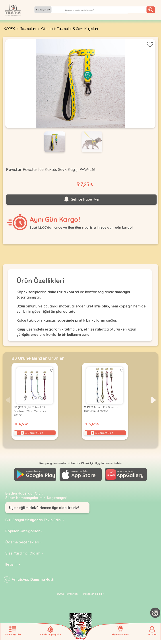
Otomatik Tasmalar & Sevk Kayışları (69, 28)
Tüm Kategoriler (43, 10)
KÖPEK (9, 28)
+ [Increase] (22, 433)
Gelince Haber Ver (81, 199)
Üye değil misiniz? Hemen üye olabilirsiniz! (44, 507)
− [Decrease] (15, 433)
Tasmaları (28, 28)
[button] (153, 400)
